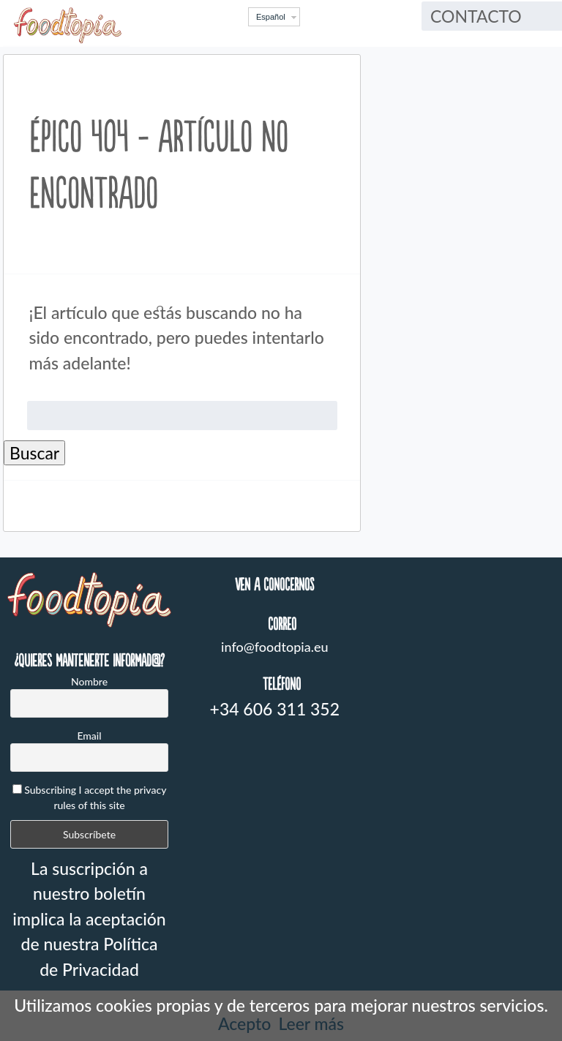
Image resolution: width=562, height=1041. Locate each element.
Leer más (311, 1023)
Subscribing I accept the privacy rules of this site (89, 797)
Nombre (89, 681)
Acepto (244, 1023)
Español (270, 16)
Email (89, 735)
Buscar (34, 453)
